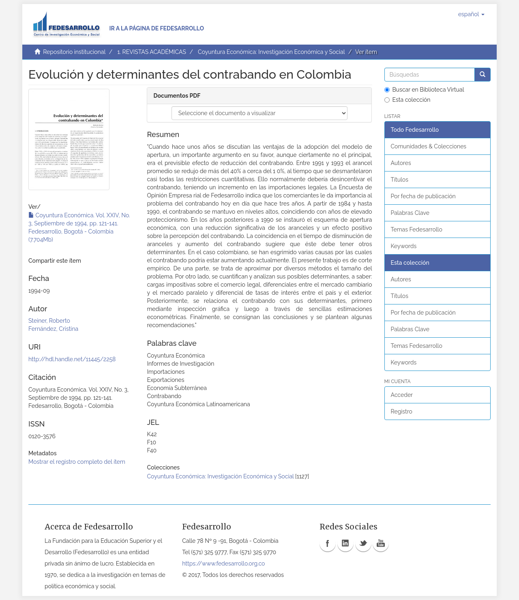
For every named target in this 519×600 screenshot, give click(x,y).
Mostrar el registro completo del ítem (76, 462)
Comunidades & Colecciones (429, 146)
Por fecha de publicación (423, 196)
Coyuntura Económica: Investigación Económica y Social (271, 52)
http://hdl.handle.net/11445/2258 (72, 359)
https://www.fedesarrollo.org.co (223, 563)
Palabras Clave (410, 213)
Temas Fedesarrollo (416, 229)
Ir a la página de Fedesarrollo (156, 28)
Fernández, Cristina (53, 329)
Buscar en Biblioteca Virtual (424, 89)
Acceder (402, 395)
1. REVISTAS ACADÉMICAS (151, 52)
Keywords (404, 246)
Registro (401, 411)
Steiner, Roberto (49, 320)
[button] (471, 14)
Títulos (399, 179)
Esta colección (407, 99)
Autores (401, 163)
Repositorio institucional (74, 52)
